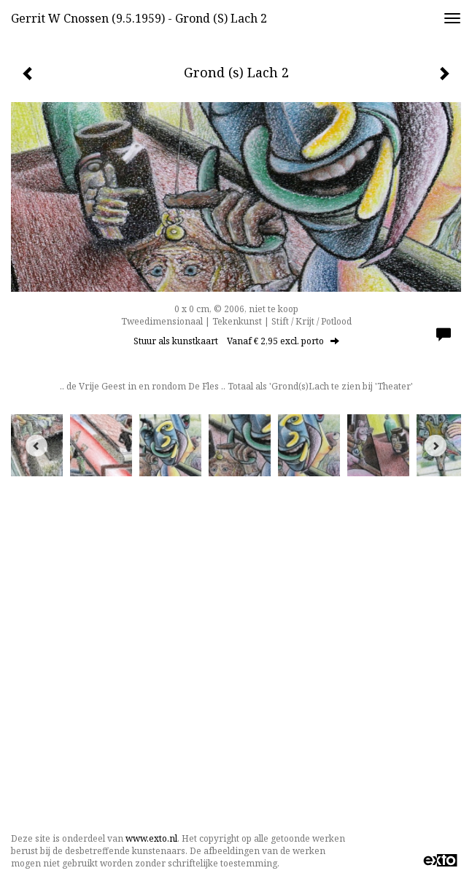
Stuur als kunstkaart (236, 341)
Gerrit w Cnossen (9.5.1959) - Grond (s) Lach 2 (139, 18)
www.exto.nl (151, 838)
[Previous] (36, 446)
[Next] (435, 446)
